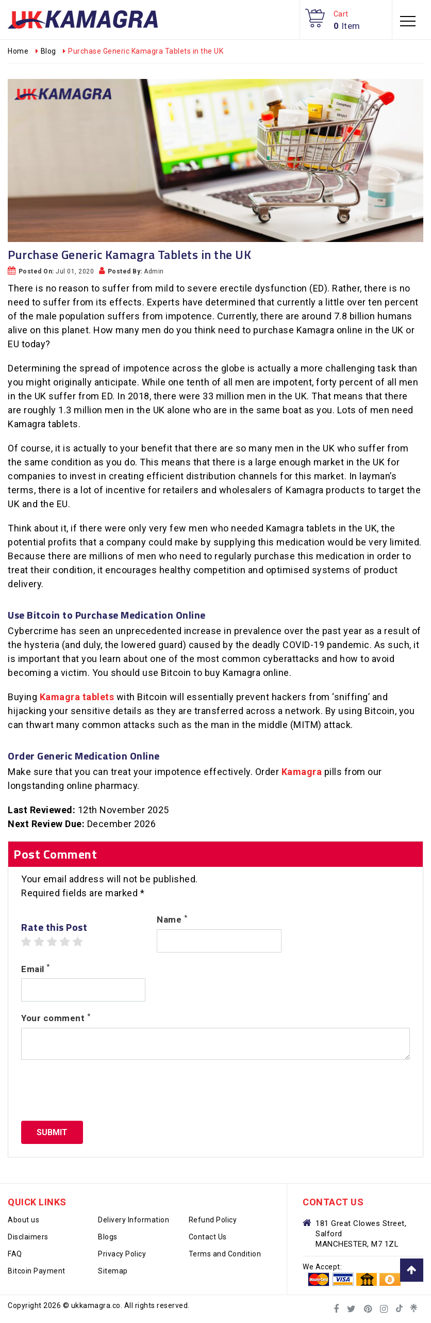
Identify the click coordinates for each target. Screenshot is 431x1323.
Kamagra (301, 771)
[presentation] (99, 1090)
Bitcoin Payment (36, 1271)
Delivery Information (133, 1220)
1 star (26, 942)
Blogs (108, 1237)
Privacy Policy (122, 1254)
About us (23, 1220)
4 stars (65, 942)
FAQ (15, 1254)
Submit (52, 1132)
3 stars (52, 942)
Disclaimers (28, 1237)
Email (35, 968)
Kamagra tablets (77, 696)
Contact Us (208, 1237)
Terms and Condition (225, 1254)
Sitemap (113, 1271)
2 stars (39, 942)
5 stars (78, 942)
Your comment (55, 1017)
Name (172, 919)
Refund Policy (213, 1220)
